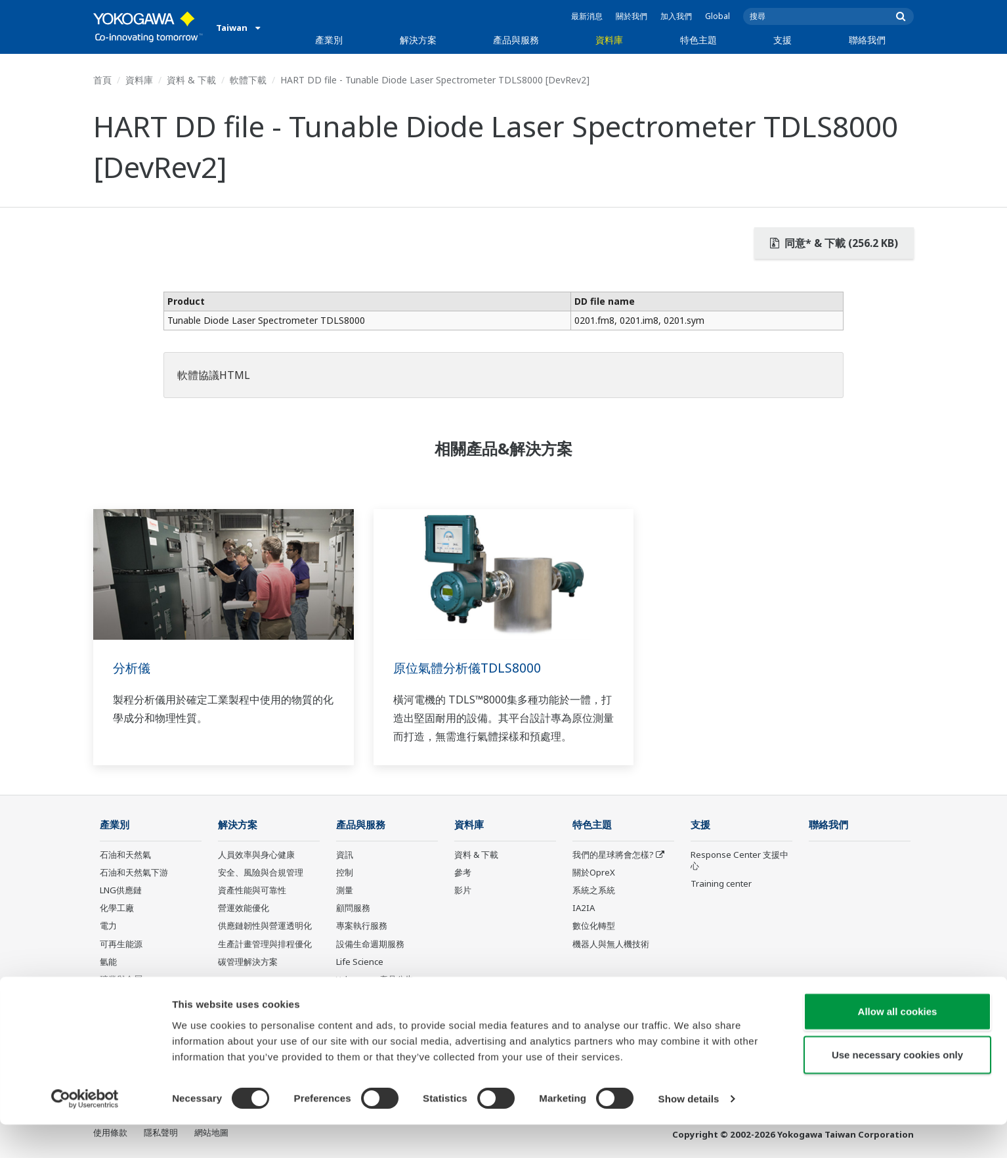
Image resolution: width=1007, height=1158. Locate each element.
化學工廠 (117, 908)
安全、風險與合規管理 (260, 873)
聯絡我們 (867, 39)
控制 (344, 873)
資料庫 (609, 39)
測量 (344, 891)
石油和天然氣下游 (134, 873)
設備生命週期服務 (370, 944)
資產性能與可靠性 (252, 891)
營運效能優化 (243, 908)
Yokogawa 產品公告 (375, 980)
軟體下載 (248, 80)
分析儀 (132, 668)
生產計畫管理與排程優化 (265, 944)
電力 (108, 926)
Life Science (359, 962)
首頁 (102, 80)
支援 (782, 39)
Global (717, 16)
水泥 (108, 998)
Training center (721, 884)
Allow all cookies (897, 1044)
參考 (462, 873)
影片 (462, 891)
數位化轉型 (593, 926)
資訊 (344, 855)
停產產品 (353, 998)
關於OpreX (593, 873)
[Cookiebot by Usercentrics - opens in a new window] (85, 1132)
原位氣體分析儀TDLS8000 (469, 668)
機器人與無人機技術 (610, 944)
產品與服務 (516, 39)
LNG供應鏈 (121, 891)
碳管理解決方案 (248, 962)
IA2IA (583, 908)
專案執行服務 (361, 926)
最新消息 (587, 16)
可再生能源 (121, 944)
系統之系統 (593, 891)
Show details (688, 1132)
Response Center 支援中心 (739, 860)
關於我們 (631, 16)
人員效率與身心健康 (256, 855)
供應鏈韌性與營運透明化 (265, 926)
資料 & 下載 (191, 80)
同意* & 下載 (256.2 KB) (834, 243)
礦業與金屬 (121, 980)
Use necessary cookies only (897, 1088)
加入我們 (676, 16)
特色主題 (698, 39)
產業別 (329, 39)
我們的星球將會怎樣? (613, 855)
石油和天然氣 (125, 855)
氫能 (108, 962)
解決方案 (418, 39)
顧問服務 (353, 908)
